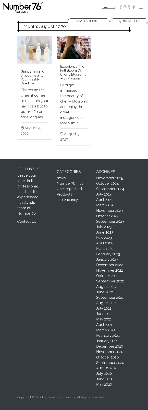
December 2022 (109, 265)
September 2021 (110, 297)
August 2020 (106, 368)
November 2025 (109, 178)
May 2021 (103, 319)
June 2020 (104, 379)
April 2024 (104, 200)
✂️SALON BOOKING (88, 21)
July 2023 (104, 227)
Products (64, 194)
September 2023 (110, 221)
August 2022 (106, 286)
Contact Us (26, 221)
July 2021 (103, 308)
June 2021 (104, 314)
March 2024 (106, 205)
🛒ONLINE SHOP (129, 21)
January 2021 (107, 341)
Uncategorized (69, 189)
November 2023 (109, 210)
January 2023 (107, 259)
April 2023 (104, 243)
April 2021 (104, 324)
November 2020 (109, 352)
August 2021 (106, 303)
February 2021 (108, 335)
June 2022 (104, 292)
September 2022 (110, 281)
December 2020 (109, 346)
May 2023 (104, 238)
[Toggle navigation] (140, 7)
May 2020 (104, 384)
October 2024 (107, 183)
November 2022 (109, 270)
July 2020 (104, 373)
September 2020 (110, 362)
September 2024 (110, 189)
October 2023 (107, 216)
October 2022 (107, 276)
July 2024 (104, 194)
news (61, 178)
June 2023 (104, 232)
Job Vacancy (67, 200)
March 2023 (105, 248)
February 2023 (108, 254)
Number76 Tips (70, 183)
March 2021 (105, 330)
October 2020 (107, 357)
